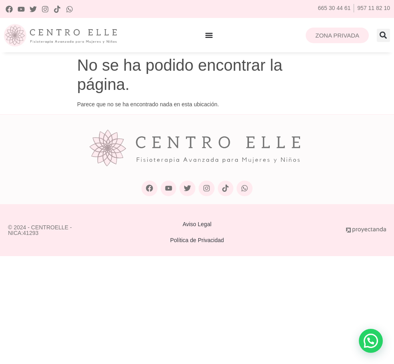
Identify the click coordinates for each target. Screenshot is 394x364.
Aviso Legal (197, 224)
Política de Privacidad (197, 240)
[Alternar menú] (209, 35)
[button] (383, 35)
